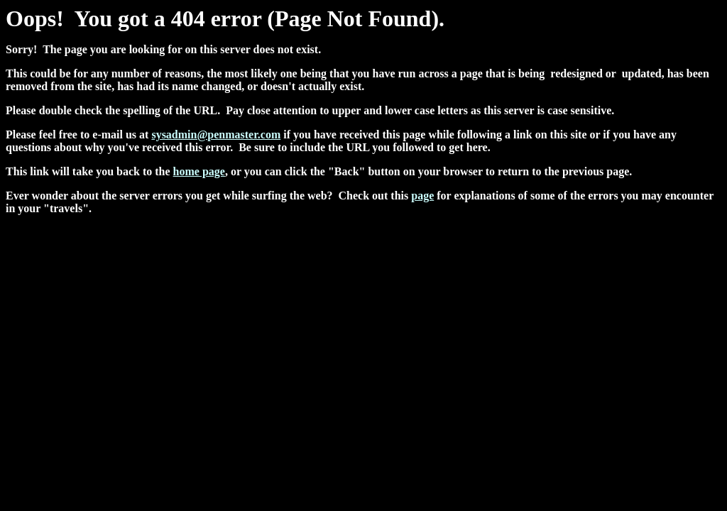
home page (199, 171)
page (422, 195)
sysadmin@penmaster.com (215, 134)
